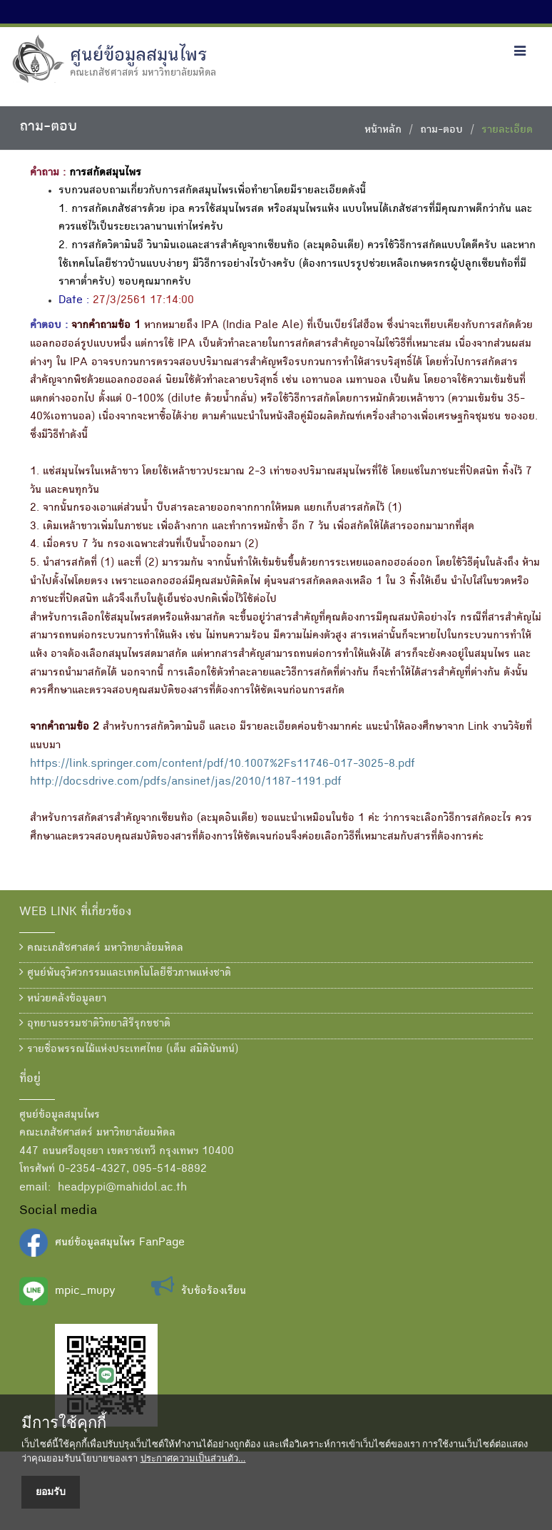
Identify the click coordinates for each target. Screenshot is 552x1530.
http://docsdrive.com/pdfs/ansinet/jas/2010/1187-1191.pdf (186, 782)
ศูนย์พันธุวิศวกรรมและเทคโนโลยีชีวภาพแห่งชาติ (125, 973)
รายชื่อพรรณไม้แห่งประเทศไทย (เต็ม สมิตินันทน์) (128, 1049)
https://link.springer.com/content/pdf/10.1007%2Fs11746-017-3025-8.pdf (222, 764)
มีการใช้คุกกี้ (63, 1423)
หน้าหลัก (383, 130)
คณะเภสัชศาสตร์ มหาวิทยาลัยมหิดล (101, 948)
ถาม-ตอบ (441, 130)
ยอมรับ (51, 1491)
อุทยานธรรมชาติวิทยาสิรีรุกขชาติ (94, 1023)
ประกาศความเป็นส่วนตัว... (193, 1458)
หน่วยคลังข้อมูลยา (62, 998)
